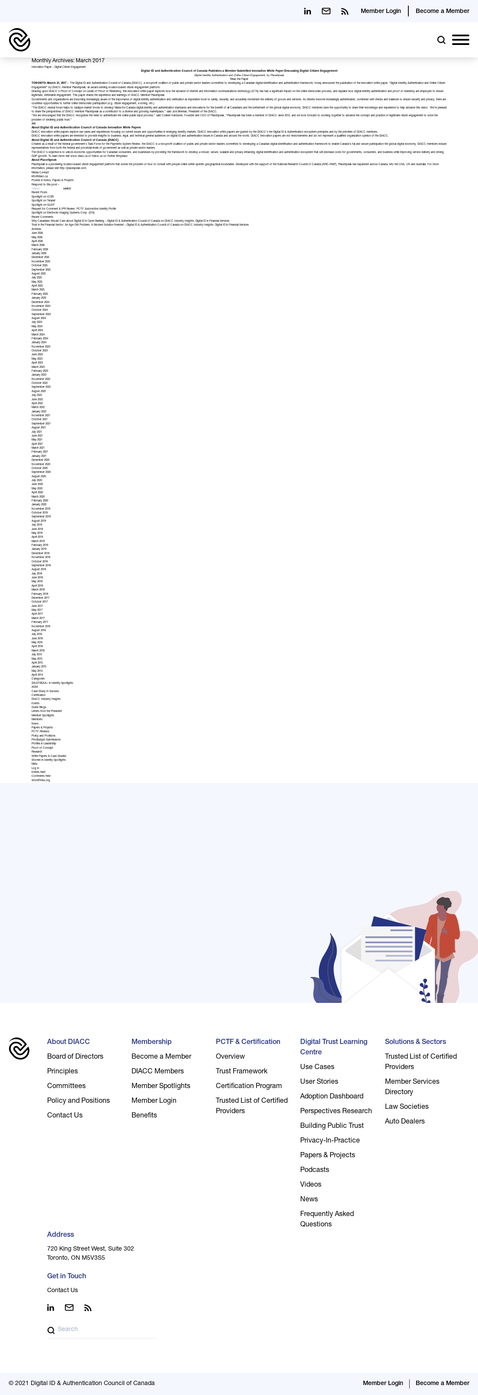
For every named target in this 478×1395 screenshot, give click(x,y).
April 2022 (37, 403)
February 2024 (40, 339)
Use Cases (317, 1067)
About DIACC (68, 1042)
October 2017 (40, 602)
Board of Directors (75, 1057)
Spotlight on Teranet (43, 201)
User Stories (319, 1082)
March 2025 (38, 290)
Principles (62, 1072)
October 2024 (40, 310)
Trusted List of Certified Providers (252, 1106)
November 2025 (41, 262)
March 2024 (38, 335)
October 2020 (40, 468)
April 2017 (37, 614)
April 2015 (37, 663)
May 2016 (37, 643)
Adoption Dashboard (331, 1097)
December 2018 (40, 553)
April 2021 (37, 444)
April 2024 (37, 330)
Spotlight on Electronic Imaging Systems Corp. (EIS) (63, 213)
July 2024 (37, 322)
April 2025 (37, 286)
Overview (230, 1057)
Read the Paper (239, 79)
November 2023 (41, 347)
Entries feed (38, 772)
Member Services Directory (412, 1087)
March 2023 (38, 367)
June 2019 (37, 529)
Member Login (381, 12)
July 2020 (37, 480)
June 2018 (37, 578)
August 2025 (39, 274)
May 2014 (37, 671)
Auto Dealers (405, 1122)
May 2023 (37, 359)
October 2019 (40, 513)
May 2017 (37, 610)
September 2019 (41, 517)
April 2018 (37, 586)
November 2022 (41, 379)
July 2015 (37, 655)
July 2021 (37, 432)
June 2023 (37, 355)
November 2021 (41, 416)
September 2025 (41, 270)
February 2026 (40, 250)
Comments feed (41, 776)
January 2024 (39, 343)
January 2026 (39, 253)
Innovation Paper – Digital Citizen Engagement (59, 67)
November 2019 (41, 509)
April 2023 (37, 363)
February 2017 (40, 622)
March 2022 (38, 407)
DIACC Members (158, 1072)
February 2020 (40, 501)
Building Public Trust (332, 1126)
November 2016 (41, 627)
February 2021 (40, 452)
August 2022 (39, 391)
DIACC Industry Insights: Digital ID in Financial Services (197, 221)
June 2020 (37, 484)
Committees (66, 1086)
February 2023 (40, 371)
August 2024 (39, 318)
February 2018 (40, 594)
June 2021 (37, 436)
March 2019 (38, 541)
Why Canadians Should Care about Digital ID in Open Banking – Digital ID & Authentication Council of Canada (96, 221)
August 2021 (39, 428)
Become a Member (442, 12)
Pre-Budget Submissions (46, 740)
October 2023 (40, 351)
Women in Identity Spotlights (49, 760)
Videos (310, 1185)
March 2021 (38, 448)
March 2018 (38, 590)
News (47, 180)
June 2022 (37, 400)
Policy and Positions (43, 736)
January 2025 (39, 298)
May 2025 (37, 282)
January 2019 (39, 549)
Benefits (144, 1116)
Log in (35, 768)
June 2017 (37, 606)
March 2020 (38, 497)
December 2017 (40, 598)
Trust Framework (241, 1072)
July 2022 (37, 395)
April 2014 (37, 675)
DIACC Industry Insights (46, 699)
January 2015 (39, 667)
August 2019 (39, 521)
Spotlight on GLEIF (43, 205)
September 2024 (41, 314)
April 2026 (37, 241)
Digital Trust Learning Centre (333, 1048)
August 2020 (39, 477)
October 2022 (40, 383)
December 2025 (40, 257)
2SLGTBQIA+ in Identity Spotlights (52, 683)
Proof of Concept (42, 748)
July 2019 (37, 525)
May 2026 (37, 237)
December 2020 (40, 460)
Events (35, 703)
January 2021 (39, 456)
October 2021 (40, 419)
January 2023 (39, 375)
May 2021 (37, 440)
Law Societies (407, 1107)
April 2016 (37, 646)
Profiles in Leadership (44, 744)
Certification (38, 695)
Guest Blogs (39, 707)
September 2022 (41, 387)
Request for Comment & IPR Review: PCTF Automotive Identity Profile (74, 209)
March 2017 (38, 618)
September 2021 (41, 424)
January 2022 (39, 412)
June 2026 (37, 233)
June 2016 (37, 639)
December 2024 (40, 302)
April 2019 (37, 537)
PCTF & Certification (248, 1042)
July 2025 (37, 278)
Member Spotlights (43, 716)
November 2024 (41, 306)
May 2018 (37, 582)
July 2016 (37, 634)
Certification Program (249, 1086)
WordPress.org (41, 780)
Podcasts (314, 1170)
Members (37, 719)
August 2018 (39, 569)
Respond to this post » (45, 185)
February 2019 (40, 545)
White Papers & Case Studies (49, 756)
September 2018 (41, 566)
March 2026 (38, 245)
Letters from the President (47, 711)
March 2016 (38, 651)
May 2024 (37, 327)
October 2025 (40, 266)
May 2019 (37, 533)
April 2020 (37, 493)
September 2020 (41, 472)
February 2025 (40, 294)
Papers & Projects (63, 180)
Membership (152, 1042)
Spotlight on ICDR (43, 197)
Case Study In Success (45, 691)
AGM (35, 687)
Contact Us (65, 1116)
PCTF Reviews (40, 732)
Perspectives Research (336, 1111)
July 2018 (37, 574)
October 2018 (40, 562)
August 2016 (39, 630)
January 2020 (39, 505)
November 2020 (41, 464)
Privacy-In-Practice (330, 1141)
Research (37, 752)
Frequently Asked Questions (327, 1220)
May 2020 (37, 489)
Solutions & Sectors (415, 1042)
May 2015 (37, 659)
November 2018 (41, 557)
